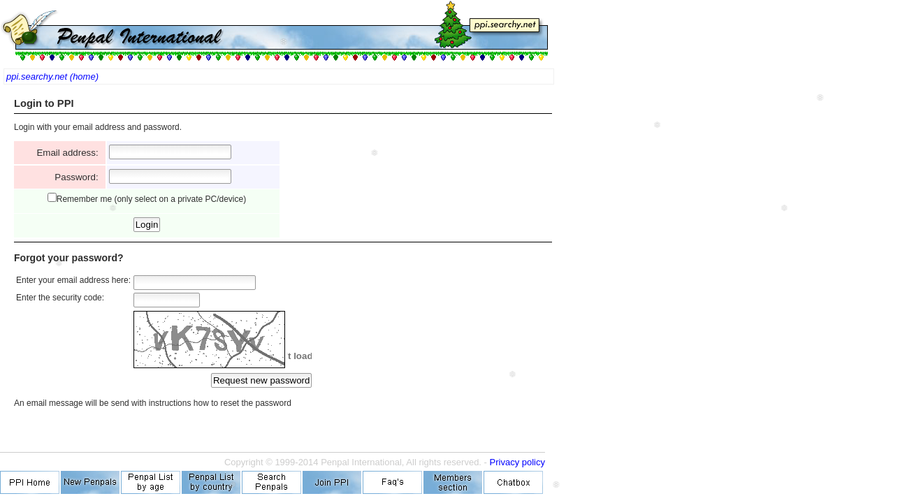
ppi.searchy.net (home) (52, 76)
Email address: (69, 152)
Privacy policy (517, 462)
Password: (79, 177)
